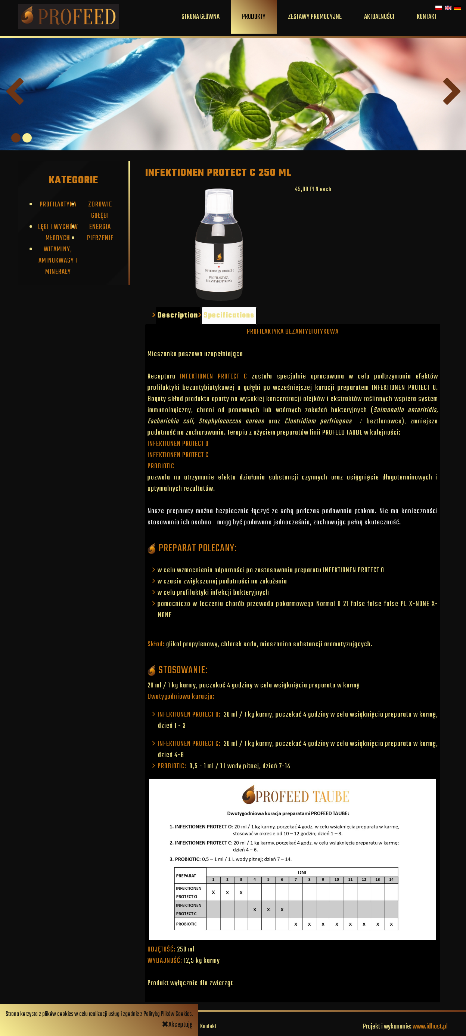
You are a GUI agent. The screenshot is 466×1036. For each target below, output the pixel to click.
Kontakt (427, 16)
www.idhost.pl (430, 1026)
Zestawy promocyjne (315, 16)
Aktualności (379, 16)
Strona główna (200, 16)
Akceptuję (177, 1024)
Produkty (253, 16)
